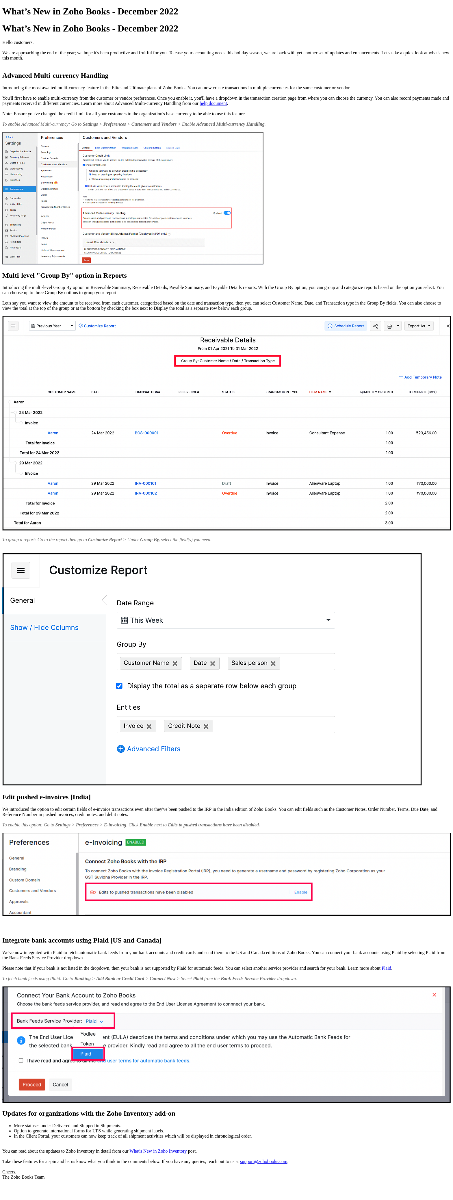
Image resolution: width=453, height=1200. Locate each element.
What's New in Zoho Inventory (158, 1151)
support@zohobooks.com (263, 1161)
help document (213, 103)
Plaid (386, 968)
